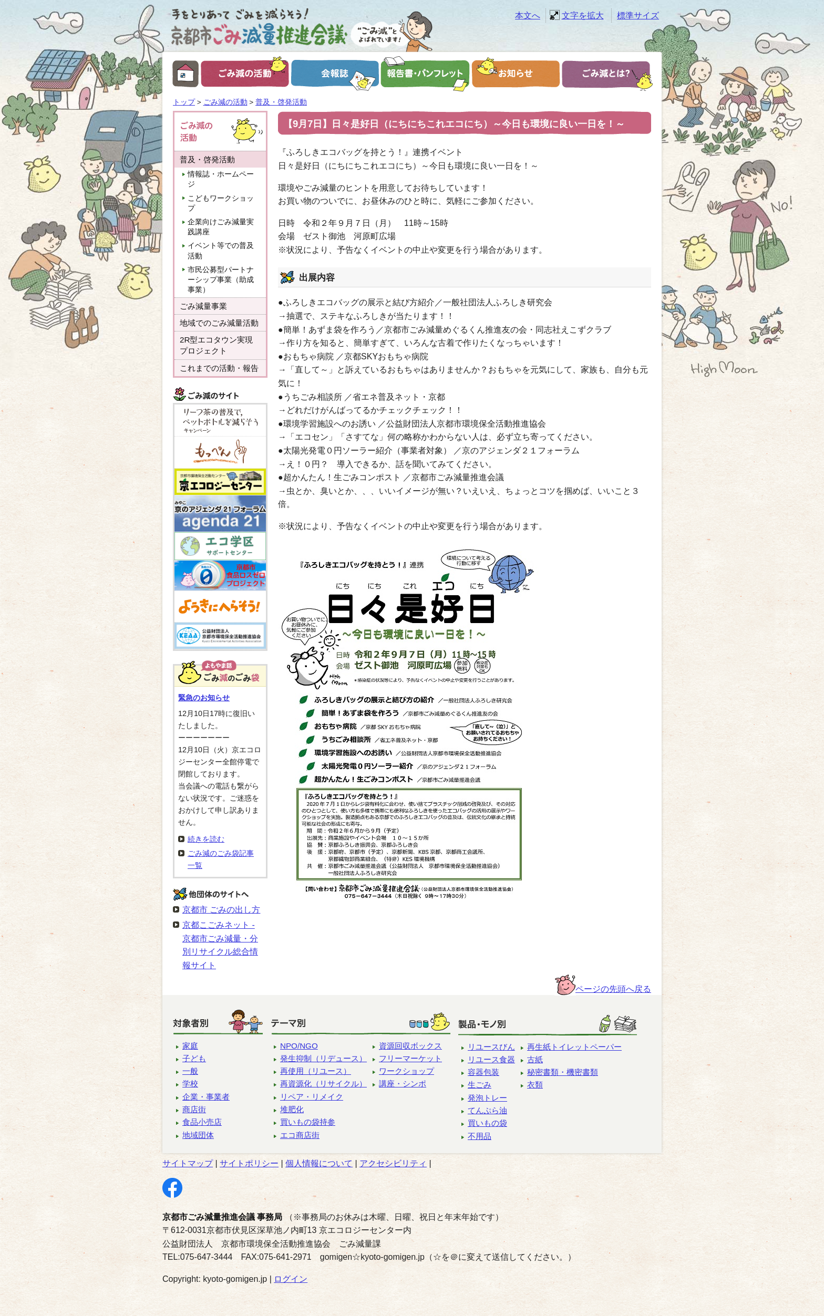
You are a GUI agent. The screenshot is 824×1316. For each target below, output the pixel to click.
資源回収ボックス (410, 1045)
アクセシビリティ (393, 1163)
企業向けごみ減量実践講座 (221, 227)
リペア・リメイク (311, 1096)
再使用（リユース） (315, 1070)
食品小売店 (202, 1121)
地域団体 (198, 1135)
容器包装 (483, 1072)
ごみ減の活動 (225, 102)
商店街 (194, 1109)
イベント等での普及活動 (221, 251)
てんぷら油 (487, 1110)
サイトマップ (187, 1163)
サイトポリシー (249, 1163)
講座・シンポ (402, 1083)
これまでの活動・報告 (219, 368)
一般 (190, 1070)
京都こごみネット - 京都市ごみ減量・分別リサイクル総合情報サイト (220, 945)
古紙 (535, 1059)
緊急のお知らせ (204, 697)
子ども (194, 1058)
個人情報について (319, 1163)
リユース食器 (491, 1059)
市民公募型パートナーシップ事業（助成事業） (221, 280)
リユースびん (491, 1046)
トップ (184, 102)
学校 (190, 1083)
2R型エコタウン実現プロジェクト (216, 345)
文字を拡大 (583, 15)
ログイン (290, 1278)
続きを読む (206, 839)
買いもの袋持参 (307, 1121)
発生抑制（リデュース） (323, 1058)
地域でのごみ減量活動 (219, 322)
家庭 (190, 1045)
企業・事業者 (206, 1096)
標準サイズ (638, 15)
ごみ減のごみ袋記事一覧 (221, 859)
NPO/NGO (299, 1045)
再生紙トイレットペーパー (574, 1046)
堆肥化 (292, 1109)
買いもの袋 (487, 1122)
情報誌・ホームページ (221, 179)
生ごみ (479, 1084)
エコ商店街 (300, 1135)
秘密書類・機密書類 (562, 1072)
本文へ (527, 15)
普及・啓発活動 (281, 102)
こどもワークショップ (221, 203)
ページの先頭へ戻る (613, 989)
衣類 (535, 1084)
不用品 (479, 1136)
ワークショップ (406, 1070)
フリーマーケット (410, 1058)
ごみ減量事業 (203, 306)
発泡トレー (487, 1097)
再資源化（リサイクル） (323, 1083)
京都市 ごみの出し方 (221, 909)
